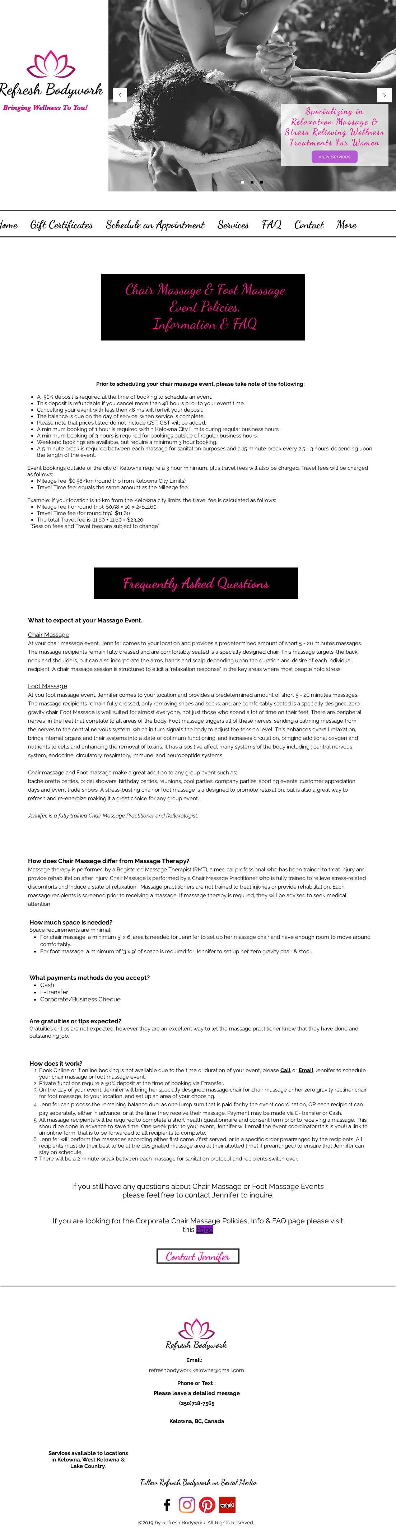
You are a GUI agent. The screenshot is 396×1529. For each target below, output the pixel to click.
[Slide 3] (242, 182)
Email (306, 1070)
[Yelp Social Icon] (227, 1505)
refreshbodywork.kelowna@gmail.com (196, 1370)
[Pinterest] (207, 1505)
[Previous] (120, 95)
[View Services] (335, 156)
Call (285, 1070)
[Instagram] (187, 1505)
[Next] (384, 95)
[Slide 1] (252, 182)
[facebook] (167, 1505)
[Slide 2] (261, 182)
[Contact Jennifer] (198, 1256)
